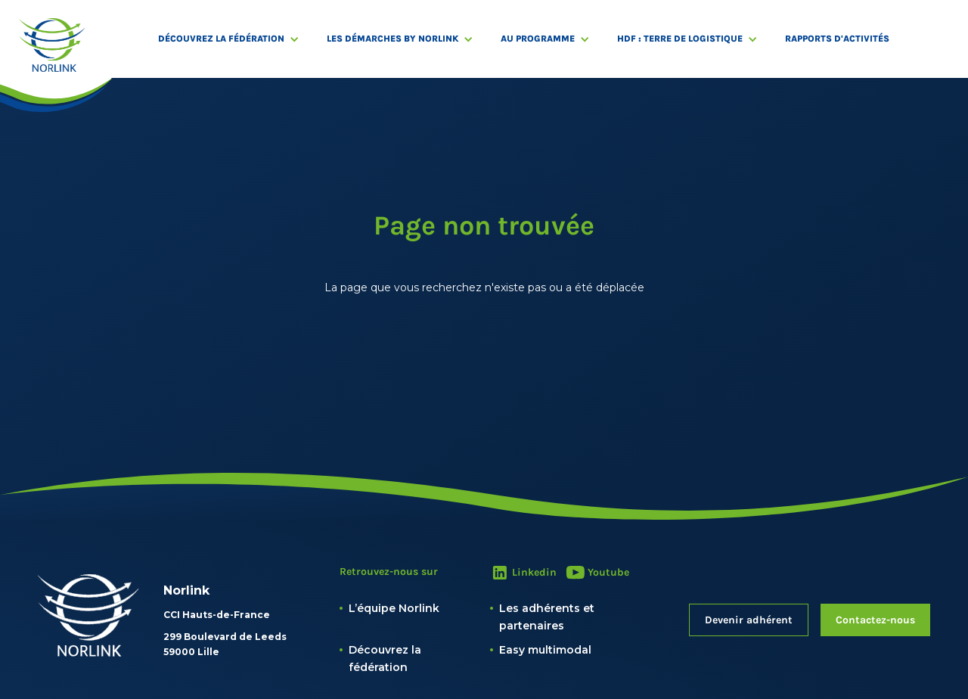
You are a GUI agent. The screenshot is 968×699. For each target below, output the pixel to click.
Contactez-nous (875, 620)
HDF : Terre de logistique (680, 38)
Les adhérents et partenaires (546, 616)
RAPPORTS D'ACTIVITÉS (837, 38)
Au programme (538, 38)
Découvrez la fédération (221, 38)
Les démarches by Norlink (392, 38)
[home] (52, 45)
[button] (236, 39)
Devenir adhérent (749, 620)
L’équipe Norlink (394, 608)
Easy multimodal (545, 650)
